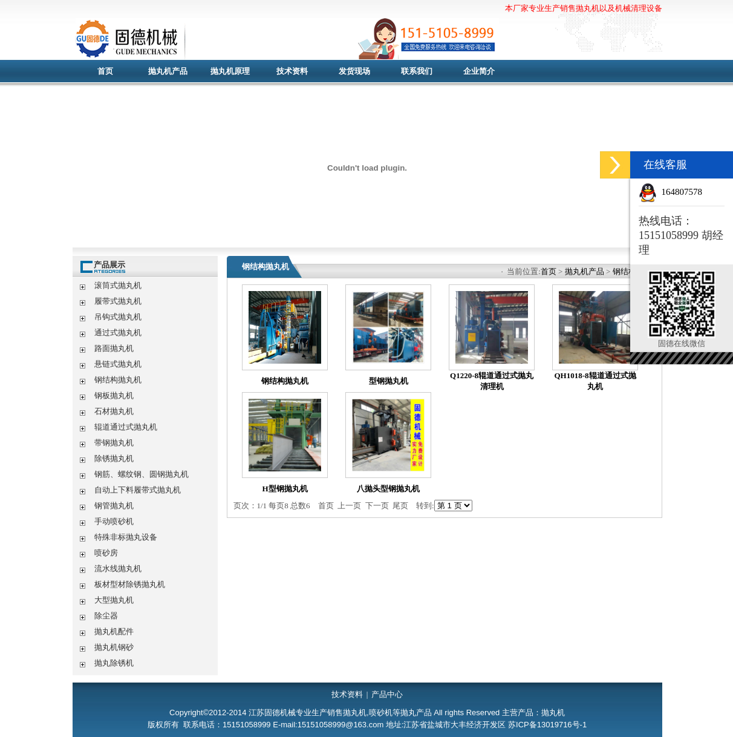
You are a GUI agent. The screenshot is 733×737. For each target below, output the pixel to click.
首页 (105, 71)
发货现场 (354, 71)
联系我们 (416, 71)
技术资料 (292, 71)
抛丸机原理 (230, 71)
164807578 (682, 192)
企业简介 (479, 71)
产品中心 (387, 694)
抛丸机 (311, 39)
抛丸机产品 (167, 71)
